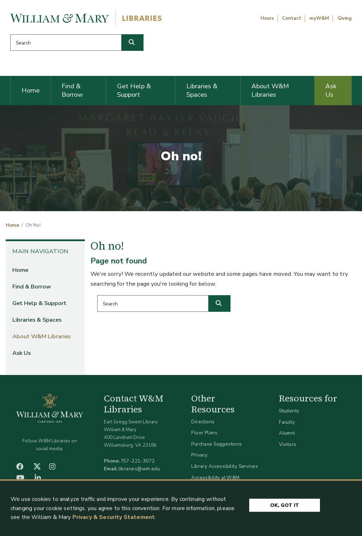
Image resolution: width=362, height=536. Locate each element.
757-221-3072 (138, 461)
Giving (345, 18)
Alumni (287, 433)
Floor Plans (204, 432)
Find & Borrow (72, 90)
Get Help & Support (134, 90)
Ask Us (331, 90)
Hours (267, 18)
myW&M (319, 18)
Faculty (287, 422)
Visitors (287, 444)
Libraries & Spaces (201, 90)
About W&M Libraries (270, 90)
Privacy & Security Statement (113, 519)
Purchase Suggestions (216, 444)
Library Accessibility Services (224, 466)
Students (289, 410)
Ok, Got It (284, 506)
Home (31, 90)
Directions (203, 421)
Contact (291, 18)
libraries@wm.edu (139, 468)
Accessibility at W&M (215, 477)
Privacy (199, 455)
